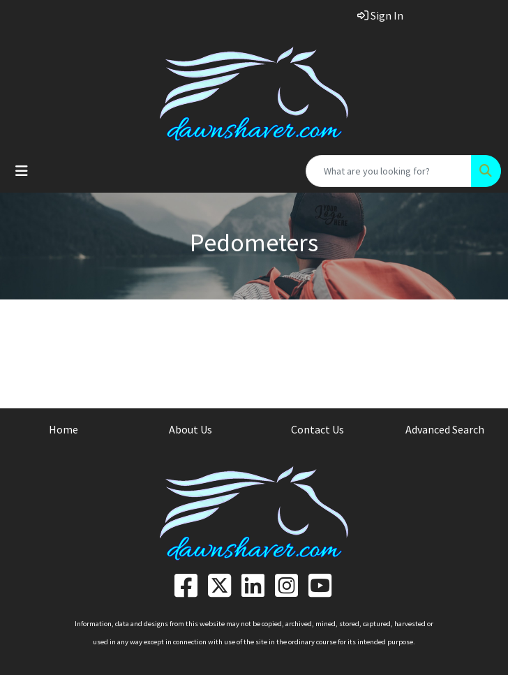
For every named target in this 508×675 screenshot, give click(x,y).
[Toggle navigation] (21, 171)
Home (63, 429)
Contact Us (317, 429)
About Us (190, 429)
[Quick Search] (389, 171)
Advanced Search (444, 429)
